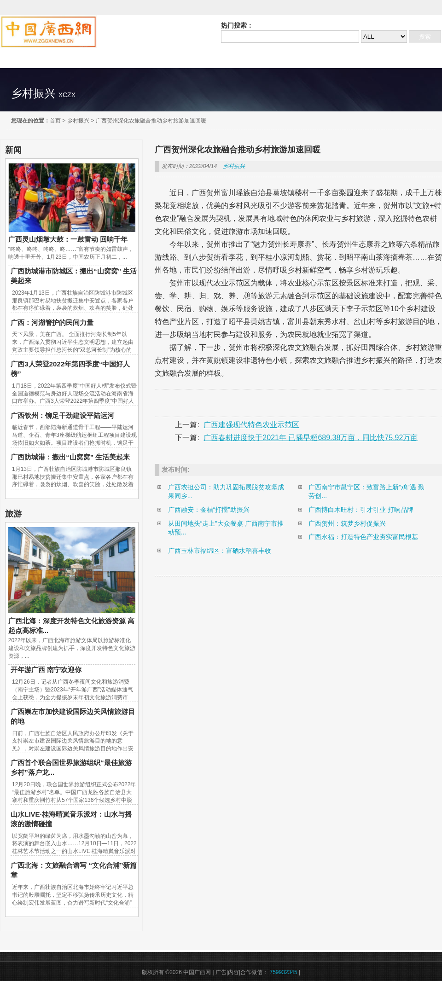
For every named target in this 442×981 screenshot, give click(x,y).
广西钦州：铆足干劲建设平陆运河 (62, 415)
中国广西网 (48, 31)
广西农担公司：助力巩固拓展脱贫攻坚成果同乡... (226, 491)
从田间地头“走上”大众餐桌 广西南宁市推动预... (226, 528)
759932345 (283, 972)
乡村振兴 (78, 120)
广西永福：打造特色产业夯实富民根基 (363, 536)
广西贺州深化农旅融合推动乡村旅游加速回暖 (151, 120)
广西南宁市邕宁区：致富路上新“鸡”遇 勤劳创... (366, 491)
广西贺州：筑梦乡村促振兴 (347, 523)
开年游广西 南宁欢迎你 (46, 669)
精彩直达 (30, 58)
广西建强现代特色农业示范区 (251, 425)
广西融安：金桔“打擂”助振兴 (209, 509)
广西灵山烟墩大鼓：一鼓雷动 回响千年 (68, 239)
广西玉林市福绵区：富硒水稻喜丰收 (219, 550)
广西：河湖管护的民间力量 (52, 322)
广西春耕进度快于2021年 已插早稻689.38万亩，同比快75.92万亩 (311, 437)
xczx (67, 95)
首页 (55, 120)
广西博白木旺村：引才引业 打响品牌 (360, 509)
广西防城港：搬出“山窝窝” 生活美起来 (70, 457)
